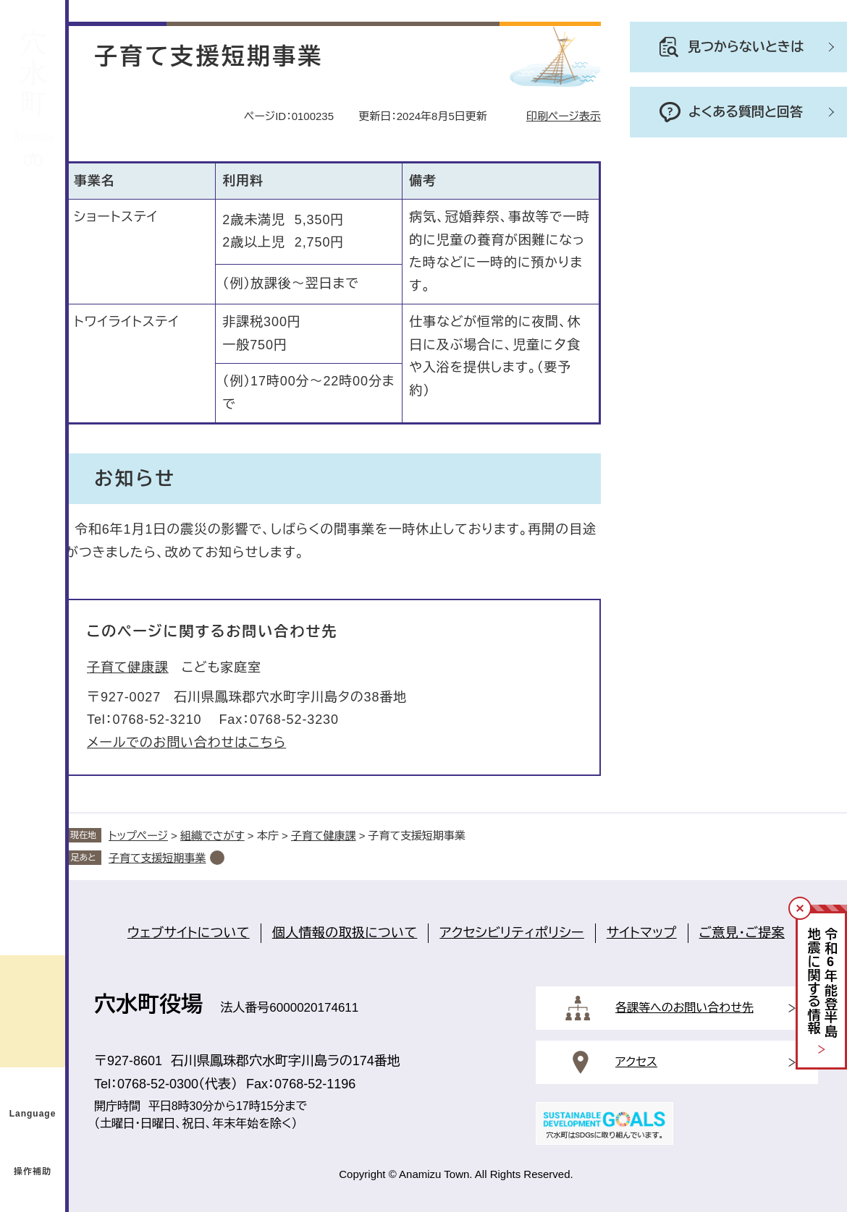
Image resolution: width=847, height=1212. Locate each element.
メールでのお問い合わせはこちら (186, 742)
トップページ (138, 835)
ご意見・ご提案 (742, 933)
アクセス (636, 1062)
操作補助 (32, 1171)
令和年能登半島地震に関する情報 (822, 983)
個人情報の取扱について (345, 933)
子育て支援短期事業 (157, 858)
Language (32, 1114)
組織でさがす (212, 835)
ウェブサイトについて (188, 933)
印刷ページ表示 (563, 116)
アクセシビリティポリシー (511, 933)
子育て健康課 (128, 667)
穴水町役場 (148, 1004)
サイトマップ (642, 933)
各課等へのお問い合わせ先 (684, 1008)
